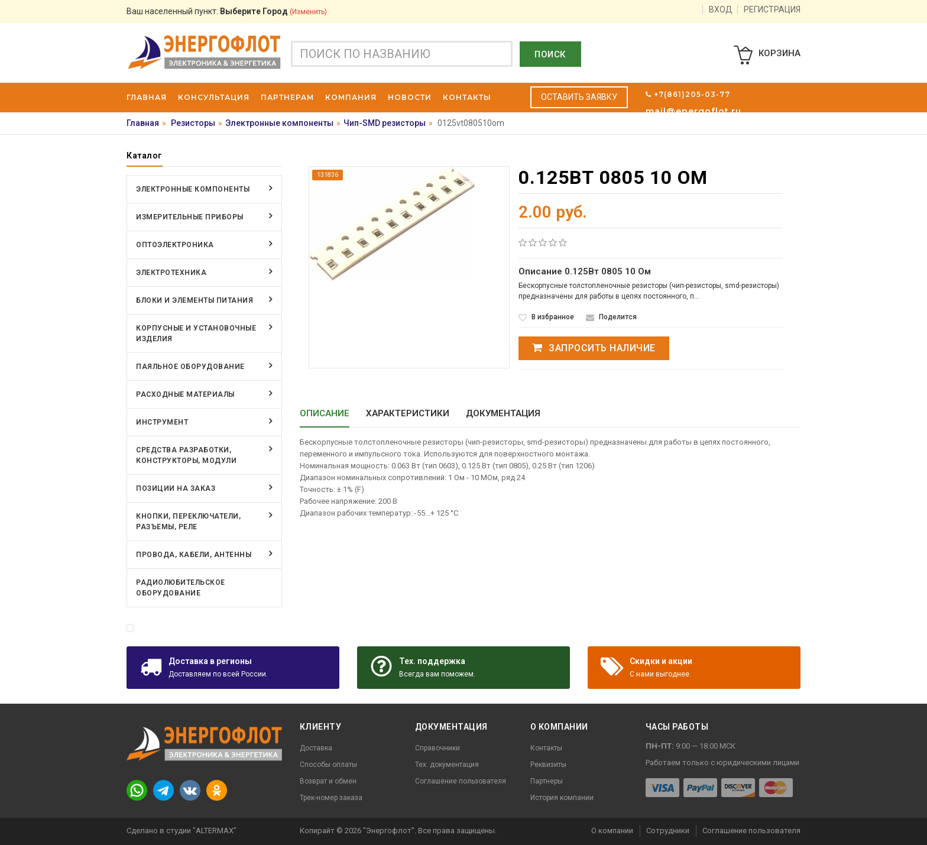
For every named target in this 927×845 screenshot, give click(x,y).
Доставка (316, 748)
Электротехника (171, 272)
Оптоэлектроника (175, 245)
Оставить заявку (579, 97)
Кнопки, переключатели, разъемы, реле (188, 521)
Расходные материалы (185, 394)
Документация (503, 413)
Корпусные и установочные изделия (196, 333)
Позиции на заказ (175, 488)
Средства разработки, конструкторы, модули (186, 455)
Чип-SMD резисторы (384, 123)
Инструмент (162, 422)
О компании (612, 830)
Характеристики (407, 413)
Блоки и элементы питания (194, 300)
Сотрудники (667, 830)
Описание (324, 413)
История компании (562, 798)
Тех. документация (447, 764)
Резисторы (193, 123)
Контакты (546, 748)
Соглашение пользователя (460, 781)
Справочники (437, 748)
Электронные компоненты (279, 123)
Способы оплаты (328, 764)
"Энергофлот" (388, 830)
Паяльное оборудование (190, 366)
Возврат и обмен (328, 781)
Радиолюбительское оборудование (180, 587)
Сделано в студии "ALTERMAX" (181, 830)
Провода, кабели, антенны (193, 555)
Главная (143, 123)
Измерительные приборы (190, 217)
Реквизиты (548, 764)
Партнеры (546, 781)
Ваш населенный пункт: (227, 11)
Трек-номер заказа (331, 798)
